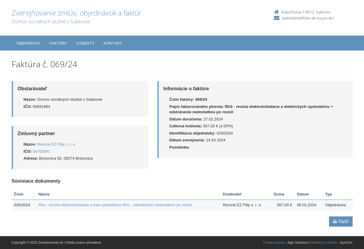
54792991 (41, 151)
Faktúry (58, 43)
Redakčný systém (324, 242)
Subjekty (85, 43)
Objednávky (28, 43)
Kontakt (112, 43)
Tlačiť (341, 221)
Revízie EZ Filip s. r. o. (56, 144)
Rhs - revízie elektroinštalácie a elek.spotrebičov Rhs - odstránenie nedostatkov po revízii (115, 205)
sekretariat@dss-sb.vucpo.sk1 (308, 18)
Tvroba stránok (274, 242)
